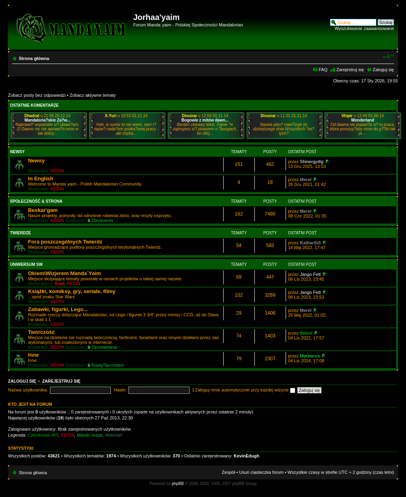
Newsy (17, 152)
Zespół (228, 472)
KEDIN (57, 170)
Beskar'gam (43, 210)
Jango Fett (310, 274)
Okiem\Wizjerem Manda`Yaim (64, 273)
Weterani (113, 435)
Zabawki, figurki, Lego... (58, 309)
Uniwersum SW (26, 264)
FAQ (323, 69)
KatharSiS (310, 242)
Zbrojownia (102, 220)
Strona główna (34, 58)
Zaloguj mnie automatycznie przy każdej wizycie (245, 389)
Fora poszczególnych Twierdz (65, 242)
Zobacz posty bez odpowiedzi (37, 95)
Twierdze (20, 233)
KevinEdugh (246, 455)
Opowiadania (104, 347)
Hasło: (120, 389)
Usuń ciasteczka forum (261, 472)
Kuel (59, 283)
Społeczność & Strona (36, 201)
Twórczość (41, 332)
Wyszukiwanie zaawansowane (364, 28)
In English (40, 179)
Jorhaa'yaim (156, 17)
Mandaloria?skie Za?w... (47, 120)
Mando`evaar (89, 435)
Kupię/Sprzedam (108, 365)
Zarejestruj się (350, 69)
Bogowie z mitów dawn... (205, 120)
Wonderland (362, 120)
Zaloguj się (383, 69)
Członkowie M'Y (43, 435)
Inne (33, 355)
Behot (306, 333)
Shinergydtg (312, 161)
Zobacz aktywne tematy (93, 95)
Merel (306, 179)
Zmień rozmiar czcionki (388, 56)
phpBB (178, 483)
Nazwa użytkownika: (28, 389)
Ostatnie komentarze (34, 105)
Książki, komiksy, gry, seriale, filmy (72, 291)
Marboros (310, 355)
